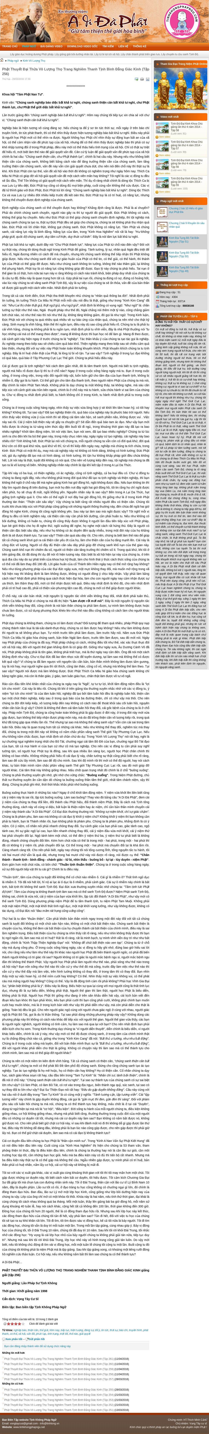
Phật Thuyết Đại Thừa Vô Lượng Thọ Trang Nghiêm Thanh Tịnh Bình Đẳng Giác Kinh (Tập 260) (59, 1364)
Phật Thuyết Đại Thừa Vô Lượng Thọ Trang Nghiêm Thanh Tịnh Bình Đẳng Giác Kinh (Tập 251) (59, 1410)
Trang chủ (9, 46)
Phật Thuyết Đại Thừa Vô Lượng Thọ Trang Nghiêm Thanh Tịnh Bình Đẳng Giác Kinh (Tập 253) (59, 1399)
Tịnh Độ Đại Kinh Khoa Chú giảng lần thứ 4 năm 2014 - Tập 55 (186, 182)
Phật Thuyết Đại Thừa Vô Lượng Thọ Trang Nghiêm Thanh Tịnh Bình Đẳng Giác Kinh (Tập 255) (59, 1389)
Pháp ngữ (29, 46)
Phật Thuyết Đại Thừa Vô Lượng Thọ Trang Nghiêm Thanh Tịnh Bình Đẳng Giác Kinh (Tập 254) (59, 1394)
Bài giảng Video (51, 46)
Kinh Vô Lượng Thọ (34, 60)
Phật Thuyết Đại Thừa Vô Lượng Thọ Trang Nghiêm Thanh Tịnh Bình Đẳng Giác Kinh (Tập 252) (59, 1404)
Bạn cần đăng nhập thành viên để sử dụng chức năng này (37, 1346)
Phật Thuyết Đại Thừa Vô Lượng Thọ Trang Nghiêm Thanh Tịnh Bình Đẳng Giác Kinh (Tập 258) (59, 1374)
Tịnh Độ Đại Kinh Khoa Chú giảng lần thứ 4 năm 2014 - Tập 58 (186, 127)
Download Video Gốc (82, 46)
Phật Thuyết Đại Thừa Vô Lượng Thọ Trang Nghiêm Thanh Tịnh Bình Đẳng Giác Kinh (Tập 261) (59, 1358)
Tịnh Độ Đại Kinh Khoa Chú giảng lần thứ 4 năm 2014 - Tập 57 (186, 145)
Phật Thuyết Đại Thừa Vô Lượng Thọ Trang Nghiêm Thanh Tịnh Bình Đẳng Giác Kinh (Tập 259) (59, 1369)
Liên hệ (123, 46)
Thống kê (139, 46)
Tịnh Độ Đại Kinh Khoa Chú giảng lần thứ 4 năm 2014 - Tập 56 (186, 163)
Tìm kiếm (108, 46)
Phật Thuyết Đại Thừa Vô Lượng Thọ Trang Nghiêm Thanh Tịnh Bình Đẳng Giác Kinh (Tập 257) (59, 1379)
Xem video (164, 136)
